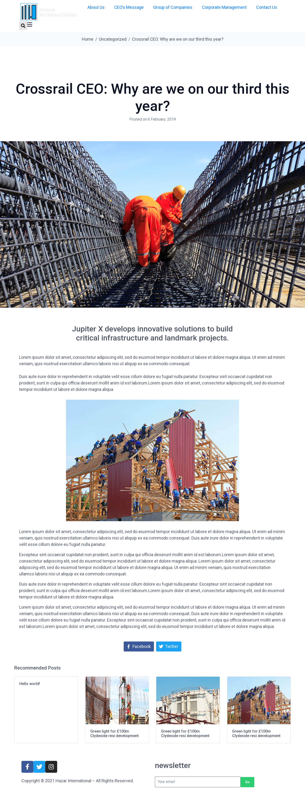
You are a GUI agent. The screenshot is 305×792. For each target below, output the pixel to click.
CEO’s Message (129, 7)
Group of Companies (172, 7)
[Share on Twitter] (168, 646)
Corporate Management (224, 7)
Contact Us (266, 7)
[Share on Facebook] (139, 646)
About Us (96, 7)
